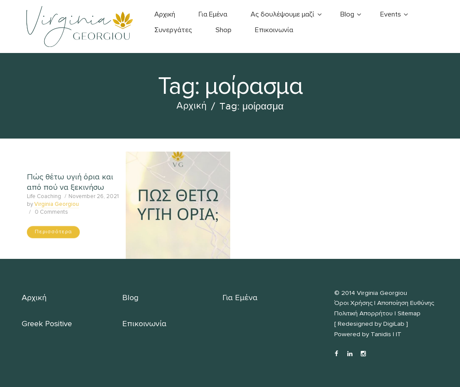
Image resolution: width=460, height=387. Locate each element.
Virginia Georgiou (56, 204)
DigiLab (394, 323)
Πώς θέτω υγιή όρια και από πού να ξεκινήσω (70, 182)
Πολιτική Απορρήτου (363, 313)
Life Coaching (44, 196)
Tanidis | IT (386, 334)
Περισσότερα (53, 232)
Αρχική (191, 106)
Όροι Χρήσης (353, 303)
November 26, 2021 (94, 196)
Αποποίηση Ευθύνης (405, 303)
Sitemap (409, 313)
